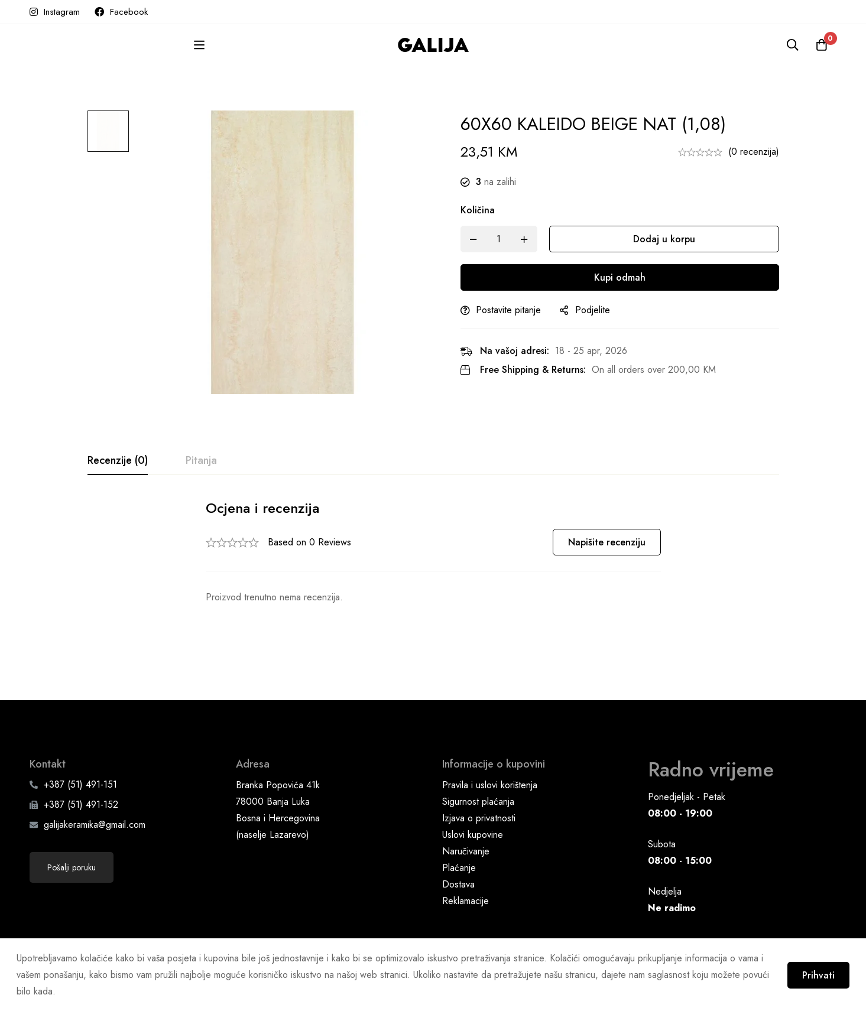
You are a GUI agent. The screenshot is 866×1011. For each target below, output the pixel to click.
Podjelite (597, 310)
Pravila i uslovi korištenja (489, 749)
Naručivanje (465, 816)
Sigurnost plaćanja (478, 766)
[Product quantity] (504, 239)
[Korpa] (821, 44)
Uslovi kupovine (472, 799)
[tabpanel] (433, 552)
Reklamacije (465, 865)
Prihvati (817, 974)
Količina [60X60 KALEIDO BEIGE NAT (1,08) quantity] (483, 210)
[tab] (117, 461)
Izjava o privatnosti (478, 782)
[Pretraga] (791, 44)
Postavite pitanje (513, 310)
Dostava (458, 849)
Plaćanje (459, 832)
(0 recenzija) (753, 151)
